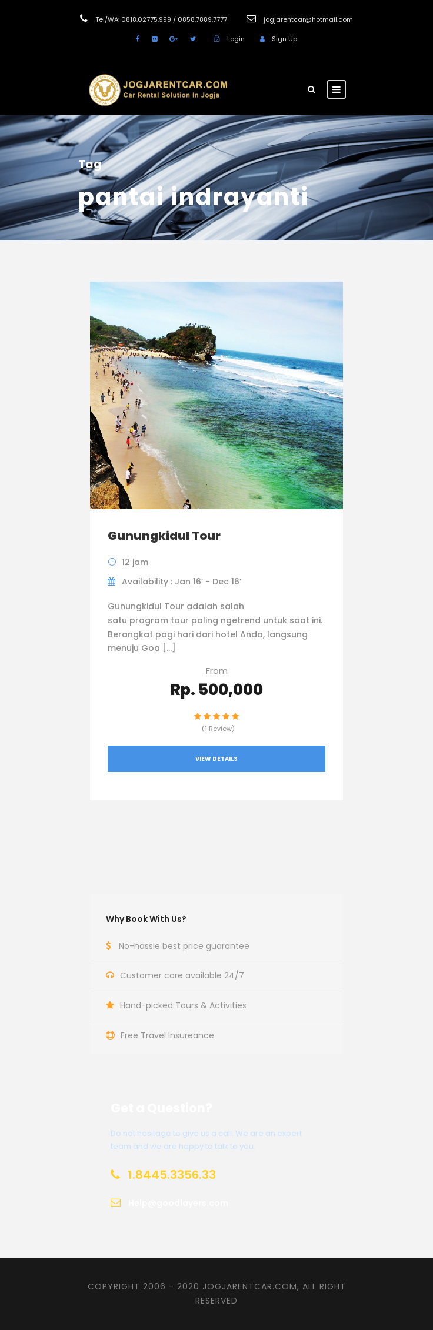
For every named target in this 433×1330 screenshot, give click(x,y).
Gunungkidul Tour (164, 535)
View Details (216, 758)
